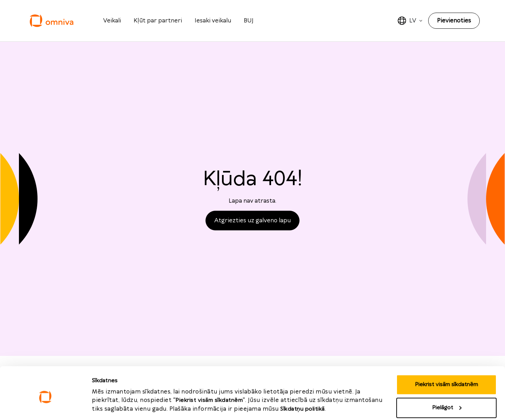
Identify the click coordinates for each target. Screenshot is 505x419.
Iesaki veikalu (213, 21)
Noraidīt (446, 400)
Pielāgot (447, 377)
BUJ (249, 21)
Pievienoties (454, 21)
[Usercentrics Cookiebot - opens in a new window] (45, 405)
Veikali (112, 21)
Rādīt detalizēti (112, 398)
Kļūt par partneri (158, 21)
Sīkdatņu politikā (302, 379)
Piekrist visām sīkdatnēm (446, 354)
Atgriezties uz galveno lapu (252, 220)
